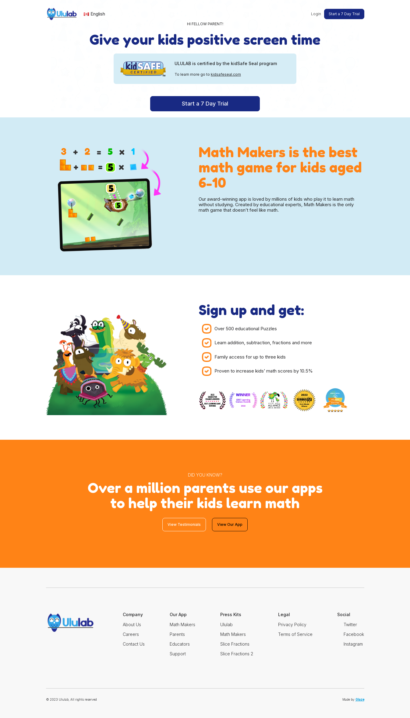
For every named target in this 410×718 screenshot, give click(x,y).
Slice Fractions (234, 644)
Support (178, 653)
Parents (177, 634)
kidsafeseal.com (226, 74)
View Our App (229, 524)
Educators (180, 644)
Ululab (226, 624)
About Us (132, 624)
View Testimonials (184, 524)
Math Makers (182, 624)
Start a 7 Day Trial (344, 14)
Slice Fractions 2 (236, 653)
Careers (131, 634)
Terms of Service (295, 634)
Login (316, 14)
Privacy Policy (292, 624)
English (94, 14)
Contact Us (134, 644)
